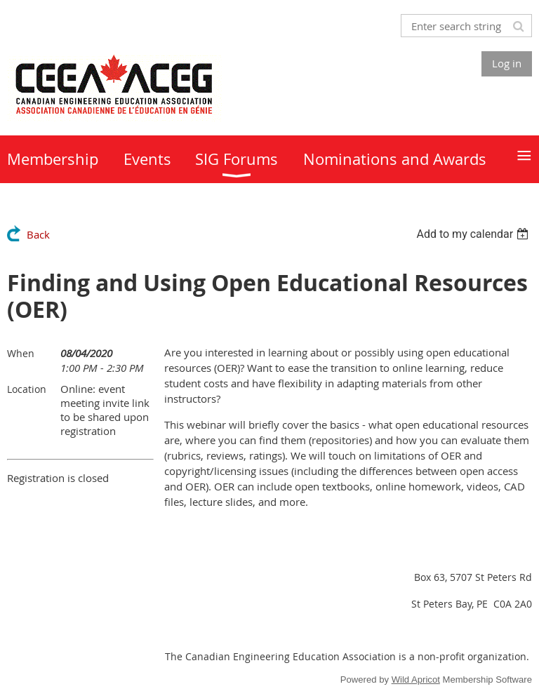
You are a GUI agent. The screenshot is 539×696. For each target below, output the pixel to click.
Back (38, 234)
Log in (506, 63)
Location (26, 389)
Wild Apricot (416, 679)
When (20, 353)
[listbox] (474, 234)
